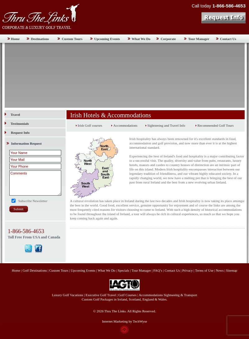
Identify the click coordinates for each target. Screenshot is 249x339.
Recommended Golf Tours (215, 125)
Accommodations (125, 125)
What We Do (141, 39)
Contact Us (228, 39)
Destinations (40, 39)
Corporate (168, 39)
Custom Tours (72, 39)
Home (15, 39)
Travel (12, 114)
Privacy (187, 270)
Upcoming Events (107, 39)
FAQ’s (157, 270)
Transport (190, 295)
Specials (123, 270)
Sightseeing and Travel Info (166, 125)
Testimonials (17, 123)
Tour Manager (198, 39)
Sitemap (231, 270)
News (220, 270)
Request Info (20, 132)
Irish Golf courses (90, 125)
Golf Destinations (35, 270)
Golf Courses (127, 295)
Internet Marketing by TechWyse (124, 321)
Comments (35, 183)
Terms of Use (204, 270)
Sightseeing (172, 295)
